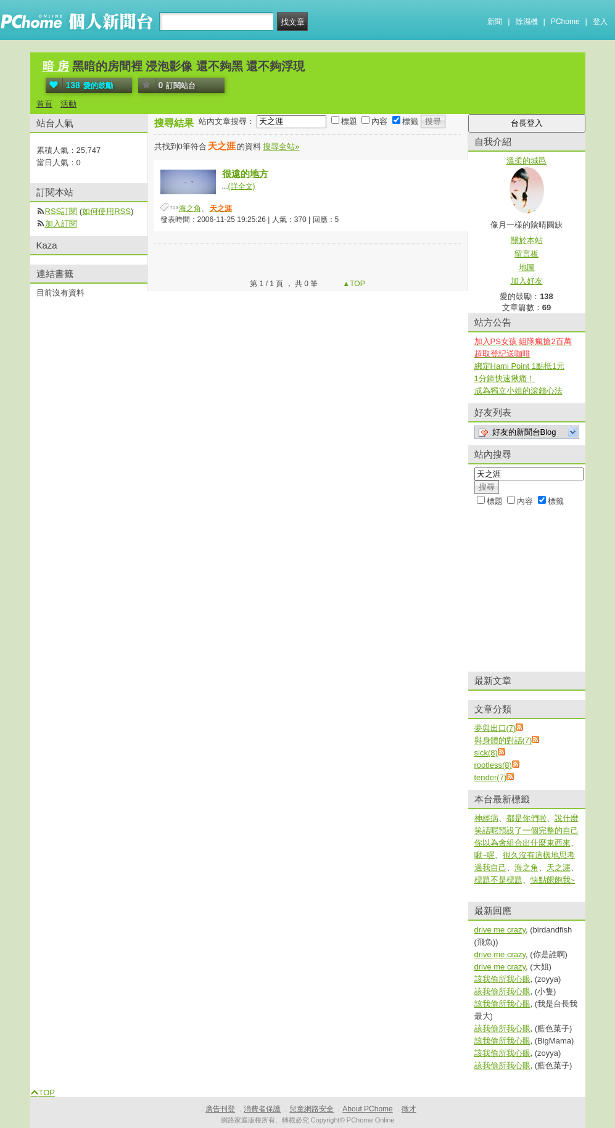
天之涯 (559, 867)
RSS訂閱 (61, 211)
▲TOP (353, 283)
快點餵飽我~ (553, 879)
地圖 (527, 267)
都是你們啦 (526, 818)
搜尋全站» (281, 146)
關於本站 (527, 240)
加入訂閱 (61, 223)
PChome (565, 21)
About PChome (367, 1109)
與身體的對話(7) (503, 740)
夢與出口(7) (495, 728)
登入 (600, 21)
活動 (68, 104)
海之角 (190, 208)
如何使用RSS (106, 211)
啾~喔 (484, 855)
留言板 (526, 253)
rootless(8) (493, 765)
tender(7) (490, 777)
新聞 (494, 21)
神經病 (486, 818)
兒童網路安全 (311, 1109)
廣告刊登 (220, 1109)
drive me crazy (500, 929)
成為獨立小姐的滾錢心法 (518, 390)
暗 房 (56, 66)
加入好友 (527, 281)
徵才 (409, 1109)
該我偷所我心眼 (502, 979)
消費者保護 (262, 1109)
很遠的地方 (245, 173)
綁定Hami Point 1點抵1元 (519, 366)
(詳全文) (241, 186)
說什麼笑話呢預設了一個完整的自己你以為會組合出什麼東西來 (526, 830)
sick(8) (486, 752)
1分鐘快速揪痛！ (504, 378)
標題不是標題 (498, 879)
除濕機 (527, 21)
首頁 (44, 104)
